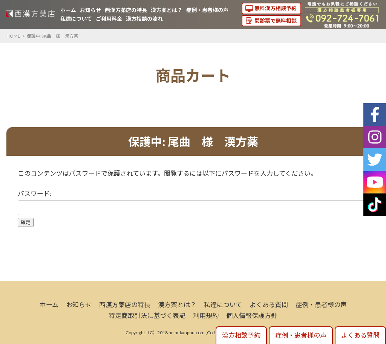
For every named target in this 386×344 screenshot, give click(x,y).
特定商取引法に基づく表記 (147, 316)
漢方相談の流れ (144, 18)
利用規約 (206, 316)
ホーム (68, 10)
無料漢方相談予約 (275, 8)
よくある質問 (269, 305)
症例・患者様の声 (207, 10)
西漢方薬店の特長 (126, 10)
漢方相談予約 (241, 335)
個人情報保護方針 (251, 316)
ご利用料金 (109, 18)
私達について (76, 18)
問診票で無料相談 (275, 20)
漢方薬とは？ (166, 10)
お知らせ (90, 10)
